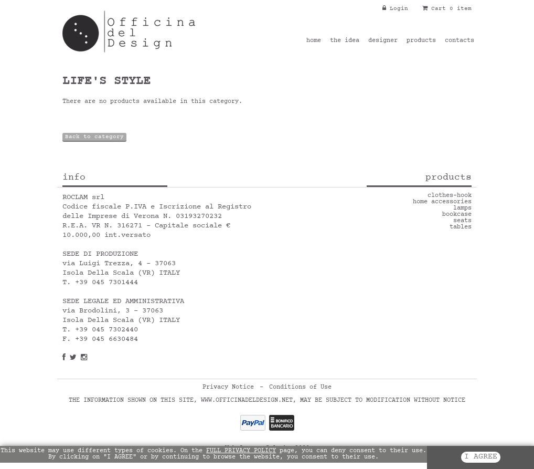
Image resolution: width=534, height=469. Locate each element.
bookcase (457, 215)
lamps (462, 208)
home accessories (442, 202)
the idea (344, 41)
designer (383, 41)
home (313, 41)
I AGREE (480, 457)
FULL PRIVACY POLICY (241, 451)
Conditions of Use (300, 387)
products (421, 41)
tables (461, 227)
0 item (461, 9)
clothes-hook (450, 196)
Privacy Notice (228, 387)
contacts (459, 41)
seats (462, 221)
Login (395, 9)
